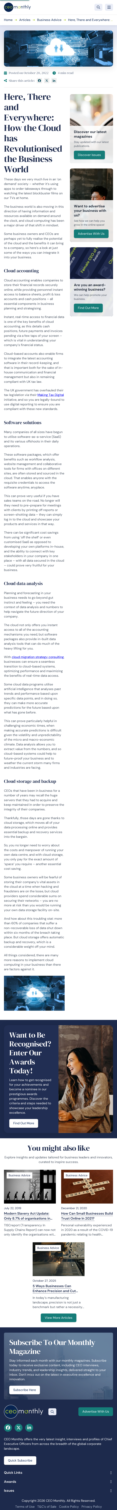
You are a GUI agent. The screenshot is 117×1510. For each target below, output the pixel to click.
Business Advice (49, 20)
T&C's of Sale (46, 1507)
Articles (24, 20)
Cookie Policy (69, 1507)
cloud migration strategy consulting (38, 657)
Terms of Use (25, 1507)
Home (8, 20)
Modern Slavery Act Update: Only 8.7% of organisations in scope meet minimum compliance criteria (27, 1216)
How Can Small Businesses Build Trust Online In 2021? (87, 1216)
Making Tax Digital (50, 395)
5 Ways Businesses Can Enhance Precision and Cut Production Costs (54, 1288)
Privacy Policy (92, 1507)
